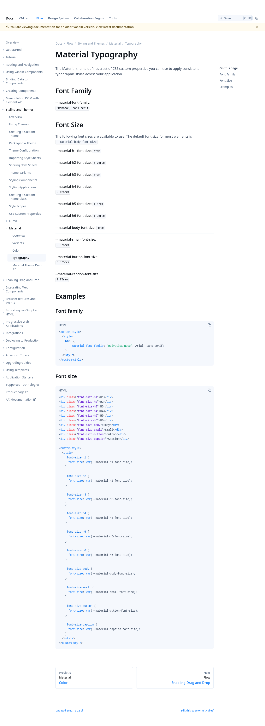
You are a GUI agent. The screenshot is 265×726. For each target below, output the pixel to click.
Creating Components (21, 91)
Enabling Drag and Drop (22, 280)
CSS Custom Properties (25, 214)
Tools (113, 18)
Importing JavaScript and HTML (23, 312)
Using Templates (17, 370)
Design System (58, 18)
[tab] (63, 325)
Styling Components (23, 180)
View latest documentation (115, 27)
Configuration (15, 348)
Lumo (13, 221)
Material (15, 228)
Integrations (14, 333)
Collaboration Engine (89, 18)
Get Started (14, 50)
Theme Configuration (24, 150)
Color (16, 250)
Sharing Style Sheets (23, 165)
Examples (226, 87)
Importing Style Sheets (25, 158)
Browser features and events (21, 301)
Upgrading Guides (18, 363)
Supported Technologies (23, 385)
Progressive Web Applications (17, 324)
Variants (18, 243)
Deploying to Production (23, 340)
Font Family (227, 74)
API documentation (19, 399)
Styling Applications (22, 187)
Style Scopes (17, 206)
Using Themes (19, 124)
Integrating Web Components (17, 289)
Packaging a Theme (22, 143)
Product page (15, 392)
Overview (12, 42)
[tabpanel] (134, 348)
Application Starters (19, 377)
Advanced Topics (17, 355)
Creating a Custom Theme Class (22, 197)
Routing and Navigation (22, 65)
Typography (20, 258)
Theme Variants (20, 173)
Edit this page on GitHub (196, 710)
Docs (10, 18)
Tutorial (11, 57)
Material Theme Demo (27, 265)
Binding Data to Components (17, 81)
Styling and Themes (20, 110)
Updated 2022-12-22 (67, 710)
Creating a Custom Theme (22, 134)
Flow (39, 18)
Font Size (225, 80)
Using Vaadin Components (24, 72)
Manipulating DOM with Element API (22, 100)
